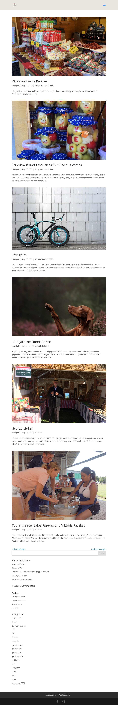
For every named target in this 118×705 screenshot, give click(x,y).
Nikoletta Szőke (18, 564)
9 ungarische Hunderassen (31, 341)
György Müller (22, 428)
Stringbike (19, 255)
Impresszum (50, 695)
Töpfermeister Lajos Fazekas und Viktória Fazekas (48, 525)
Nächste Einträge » (98, 549)
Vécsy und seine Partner (29, 81)
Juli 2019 (15, 608)
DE (36, 85)
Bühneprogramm (18, 626)
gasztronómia (17, 656)
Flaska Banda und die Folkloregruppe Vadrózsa (30, 572)
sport (52, 259)
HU (13, 664)
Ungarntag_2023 (18, 683)
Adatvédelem (64, 695)
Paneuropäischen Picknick (22, 579)
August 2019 (17, 604)
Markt (51, 85)
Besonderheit (40, 259)
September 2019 (18, 600)
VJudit (17, 85)
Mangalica (16, 668)
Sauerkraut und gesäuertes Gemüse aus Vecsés (47, 165)
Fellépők (15, 637)
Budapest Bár (17, 568)
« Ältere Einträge (18, 549)
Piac (13, 675)
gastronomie (43, 85)
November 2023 (18, 597)
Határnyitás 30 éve (19, 575)
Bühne (14, 622)
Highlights (16, 660)
